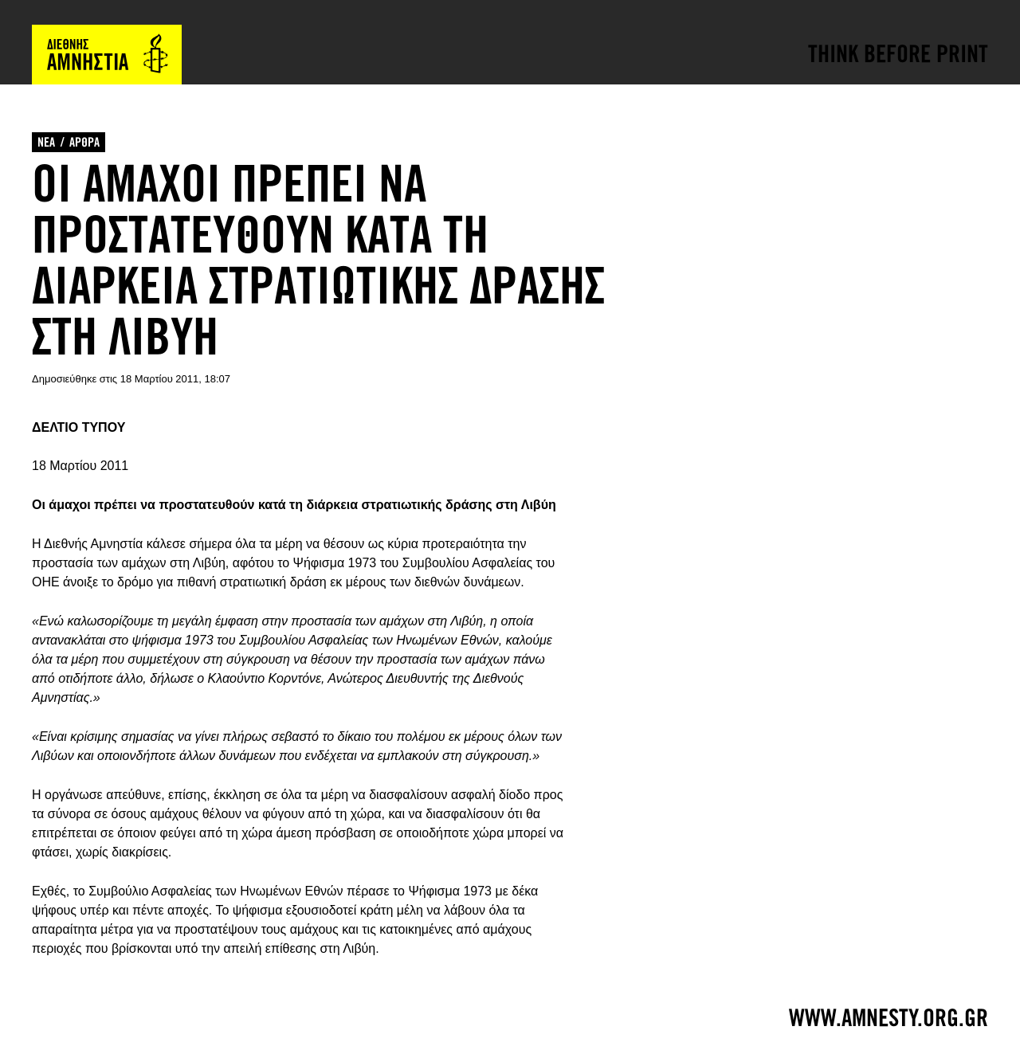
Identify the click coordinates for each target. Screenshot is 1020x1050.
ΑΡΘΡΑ (84, 142)
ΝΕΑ (46, 142)
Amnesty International (107, 54)
